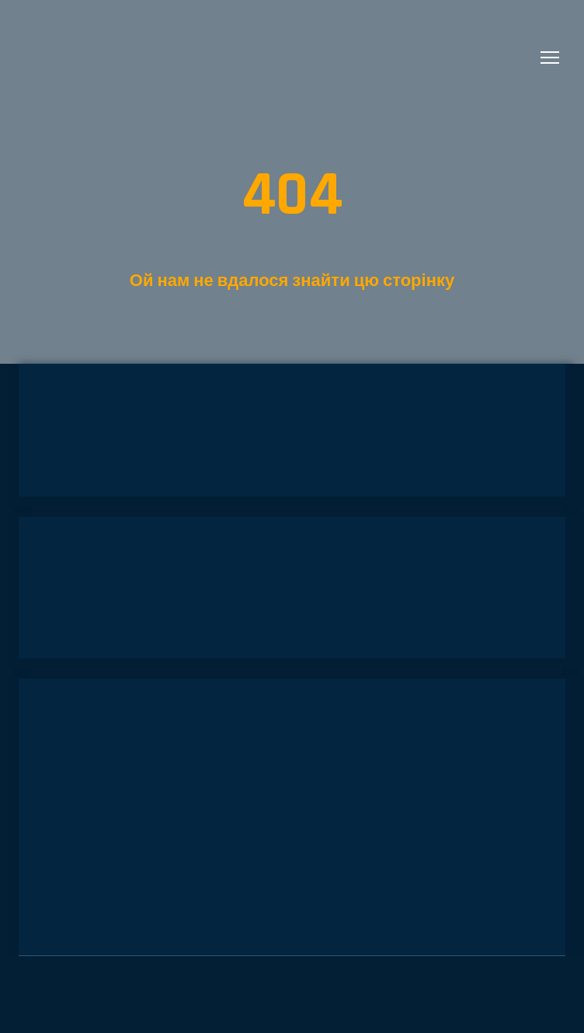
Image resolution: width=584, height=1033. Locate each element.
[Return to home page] (94, 57)
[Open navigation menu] (549, 57)
